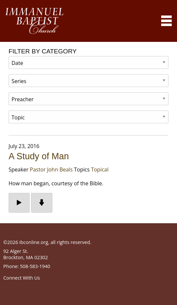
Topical (99, 169)
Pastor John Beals (51, 169)
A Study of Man (39, 156)
